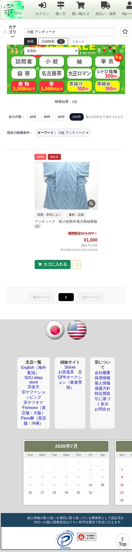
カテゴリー (10, 32)
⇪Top (123, 541)
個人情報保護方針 (102, 385)
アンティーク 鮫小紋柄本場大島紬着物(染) (66, 223)
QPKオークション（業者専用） (70, 382)
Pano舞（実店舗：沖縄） (33, 420)
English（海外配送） (33, 370)
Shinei (69, 367)
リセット (78, 41)
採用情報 (102, 378)
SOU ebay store (33, 380)
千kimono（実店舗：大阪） (33, 410)
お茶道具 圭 (70, 372)
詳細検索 (53, 41)
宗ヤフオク (33, 402)
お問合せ (102, 409)
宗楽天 (33, 387)
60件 (47, 117)
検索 (30, 41)
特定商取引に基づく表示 (102, 398)
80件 (61, 117)
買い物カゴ (80, 8)
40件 (32, 117)
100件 (76, 117)
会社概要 (102, 373)
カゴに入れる (55, 264)
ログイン (42, 8)
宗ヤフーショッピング (33, 394)
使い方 (60, 8)
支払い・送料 (105, 8)
